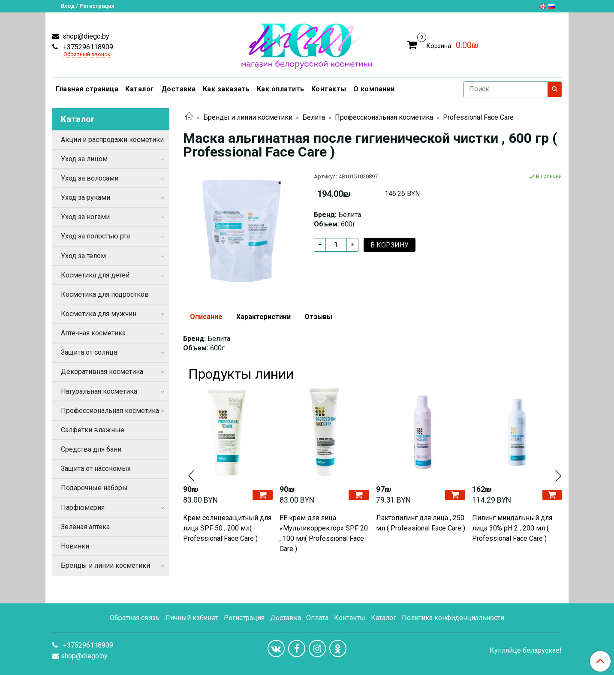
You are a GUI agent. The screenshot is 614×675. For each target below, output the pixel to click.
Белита (313, 117)
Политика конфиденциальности (453, 618)
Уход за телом (83, 256)
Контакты (328, 89)
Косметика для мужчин (98, 314)
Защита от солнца (89, 352)
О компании (374, 89)
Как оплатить (280, 89)
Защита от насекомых (96, 468)
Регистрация (244, 618)
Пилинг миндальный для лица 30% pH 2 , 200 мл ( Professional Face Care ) (512, 528)
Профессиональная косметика (384, 117)
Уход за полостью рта (95, 236)
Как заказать (226, 89)
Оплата (317, 618)
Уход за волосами (89, 178)
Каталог (139, 89)
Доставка (178, 89)
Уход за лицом (84, 159)
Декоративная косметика (102, 372)
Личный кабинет (191, 618)
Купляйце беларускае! (526, 650)
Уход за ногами (85, 217)
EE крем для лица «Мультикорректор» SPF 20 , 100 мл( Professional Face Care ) (324, 533)
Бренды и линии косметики (247, 117)
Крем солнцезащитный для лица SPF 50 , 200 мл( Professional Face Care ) (227, 528)
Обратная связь (135, 618)
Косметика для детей (95, 275)
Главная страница (87, 89)
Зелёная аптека (85, 527)
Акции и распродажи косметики (112, 140)
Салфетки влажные (92, 430)
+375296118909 (87, 47)
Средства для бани (91, 449)
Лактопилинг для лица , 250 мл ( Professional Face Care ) (420, 523)
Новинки (75, 546)
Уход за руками (85, 197)
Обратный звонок (87, 54)
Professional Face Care (478, 117)
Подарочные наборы (94, 488)
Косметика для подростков (105, 294)
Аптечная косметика (93, 333)
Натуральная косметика (99, 391)
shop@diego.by (85, 36)
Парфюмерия (83, 507)
